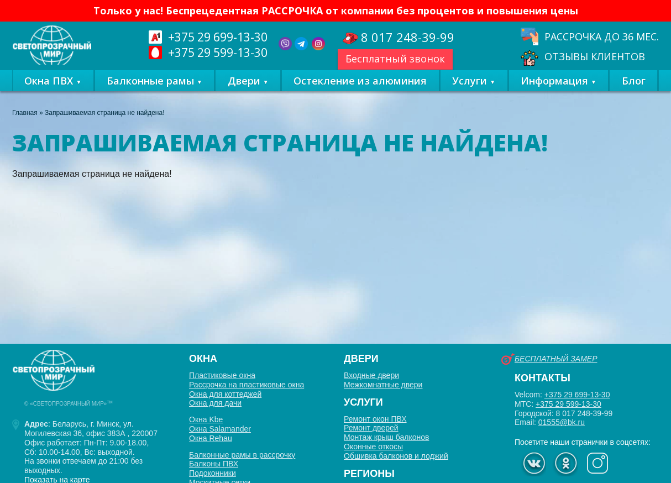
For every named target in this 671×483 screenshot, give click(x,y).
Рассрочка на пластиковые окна (246, 384)
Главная (25, 118)
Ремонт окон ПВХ (375, 418)
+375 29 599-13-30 (568, 404)
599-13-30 (218, 52)
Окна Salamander (220, 428)
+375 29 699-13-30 (577, 394)
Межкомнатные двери (383, 384)
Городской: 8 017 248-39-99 (563, 413)
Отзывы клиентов (594, 56)
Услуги (469, 91)
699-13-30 (218, 37)
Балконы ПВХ (213, 463)
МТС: (558, 404)
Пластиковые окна (222, 375)
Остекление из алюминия (360, 91)
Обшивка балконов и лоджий (396, 456)
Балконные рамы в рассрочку (242, 454)
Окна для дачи (215, 402)
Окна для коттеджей (225, 394)
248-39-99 (410, 37)
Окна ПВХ (48, 91)
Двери (244, 91)
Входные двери (371, 375)
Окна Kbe (206, 419)
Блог (634, 91)
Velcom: (562, 394)
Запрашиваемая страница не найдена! (104, 118)
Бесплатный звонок (398, 58)
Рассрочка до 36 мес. (601, 36)
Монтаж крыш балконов (386, 437)
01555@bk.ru (561, 422)
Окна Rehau (210, 438)
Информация (554, 91)
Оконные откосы (373, 446)
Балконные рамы (150, 91)
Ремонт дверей (371, 427)
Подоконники (212, 473)
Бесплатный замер (556, 358)
